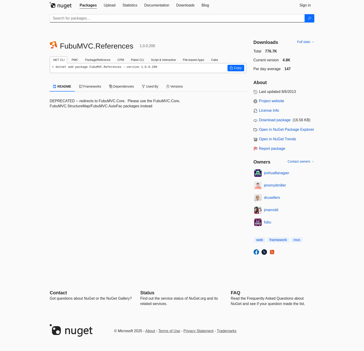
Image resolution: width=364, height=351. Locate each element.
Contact (58, 292)
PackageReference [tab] (97, 60)
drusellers (272, 198)
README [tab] (62, 86)
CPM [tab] (120, 60)
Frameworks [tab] (90, 86)
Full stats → (305, 42)
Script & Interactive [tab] (163, 60)
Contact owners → (301, 161)
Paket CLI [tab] (137, 60)
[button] (236, 68)
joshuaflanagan (276, 173)
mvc (296, 240)
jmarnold (271, 210)
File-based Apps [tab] (193, 60)
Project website (271, 101)
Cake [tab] (214, 60)
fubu (267, 222)
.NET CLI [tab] (58, 60)
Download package (275, 120)
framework (278, 240)
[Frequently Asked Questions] (235, 292)
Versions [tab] (174, 86)
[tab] (88, 5)
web (259, 240)
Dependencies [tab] (121, 86)
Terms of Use (169, 331)
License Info (269, 110)
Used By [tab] (150, 86)
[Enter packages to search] (177, 18)
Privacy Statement (198, 331)
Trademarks (227, 331)
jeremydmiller (275, 185)
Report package (272, 149)
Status (147, 292)
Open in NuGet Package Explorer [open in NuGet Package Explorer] (286, 129)
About (150, 331)
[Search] (309, 18)
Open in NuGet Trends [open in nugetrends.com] (277, 139)
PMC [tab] (75, 60)
